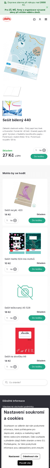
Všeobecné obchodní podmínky (18, 406)
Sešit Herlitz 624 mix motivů (20, 259)
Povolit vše (25, 463)
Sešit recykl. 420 (13, 210)
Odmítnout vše (30, 456)
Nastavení (14, 456)
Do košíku (39, 156)
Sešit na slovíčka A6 (15, 356)
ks (38, 150)
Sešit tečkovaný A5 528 (17, 307)
